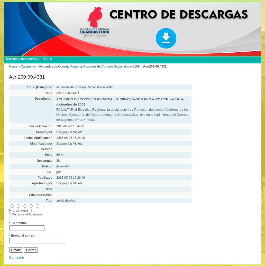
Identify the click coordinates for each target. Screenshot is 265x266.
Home (13, 66)
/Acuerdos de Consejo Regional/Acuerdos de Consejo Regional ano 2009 (89, 66)
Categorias (28, 66)
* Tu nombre (18, 223)
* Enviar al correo (22, 236)
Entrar (47, 59)
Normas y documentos (22, 59)
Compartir (16, 257)
